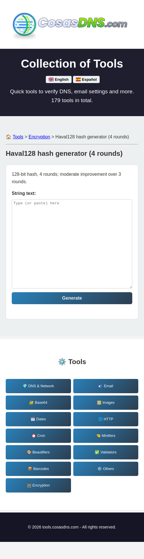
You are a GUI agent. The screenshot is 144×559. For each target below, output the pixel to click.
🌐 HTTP (105, 436)
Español (86, 79)
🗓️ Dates (38, 436)
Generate (72, 315)
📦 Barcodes (38, 486)
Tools (18, 136)
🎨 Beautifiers (38, 469)
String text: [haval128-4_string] (24, 193)
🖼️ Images (106, 419)
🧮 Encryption (38, 502)
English (59, 79)
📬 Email (105, 403)
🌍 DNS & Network (38, 403)
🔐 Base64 (38, 419)
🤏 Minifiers (105, 453)
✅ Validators (106, 469)
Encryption (39, 136)
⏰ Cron (38, 453)
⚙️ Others (105, 486)
